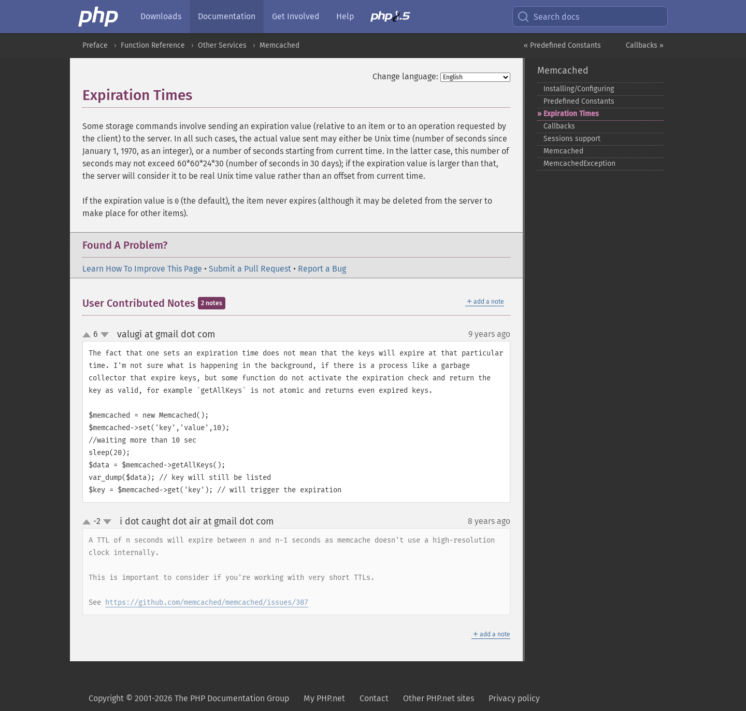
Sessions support (571, 138)
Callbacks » (645, 45)
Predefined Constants (578, 101)
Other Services (222, 45)
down (105, 334)
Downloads (160, 16)
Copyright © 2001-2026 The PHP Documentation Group (189, 698)
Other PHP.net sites (438, 698)
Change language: (405, 76)
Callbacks (559, 126)
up (89, 335)
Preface (95, 45)
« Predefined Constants (562, 45)
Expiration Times (571, 113)
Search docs (548, 16)
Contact (374, 698)
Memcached (279, 45)
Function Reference (153, 45)
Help (345, 16)
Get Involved (296, 16)
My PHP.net (324, 698)
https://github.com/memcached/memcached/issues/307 (206, 602)
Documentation (226, 16)
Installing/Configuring (578, 88)
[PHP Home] (99, 16)
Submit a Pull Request (250, 269)
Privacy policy (514, 698)
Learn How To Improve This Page (142, 269)
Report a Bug (322, 269)
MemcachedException (579, 163)
